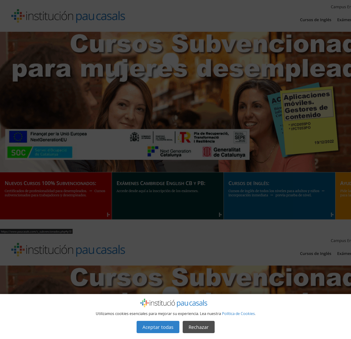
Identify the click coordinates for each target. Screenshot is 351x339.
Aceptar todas (158, 327)
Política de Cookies (238, 313)
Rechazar (199, 327)
